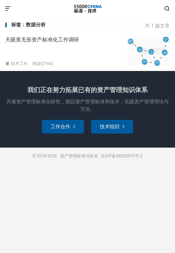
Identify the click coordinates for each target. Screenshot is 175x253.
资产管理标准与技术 (87, 9)
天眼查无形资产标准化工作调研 (42, 40)
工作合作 (63, 126)
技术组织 (112, 126)
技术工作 (16, 63)
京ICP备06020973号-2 (122, 156)
